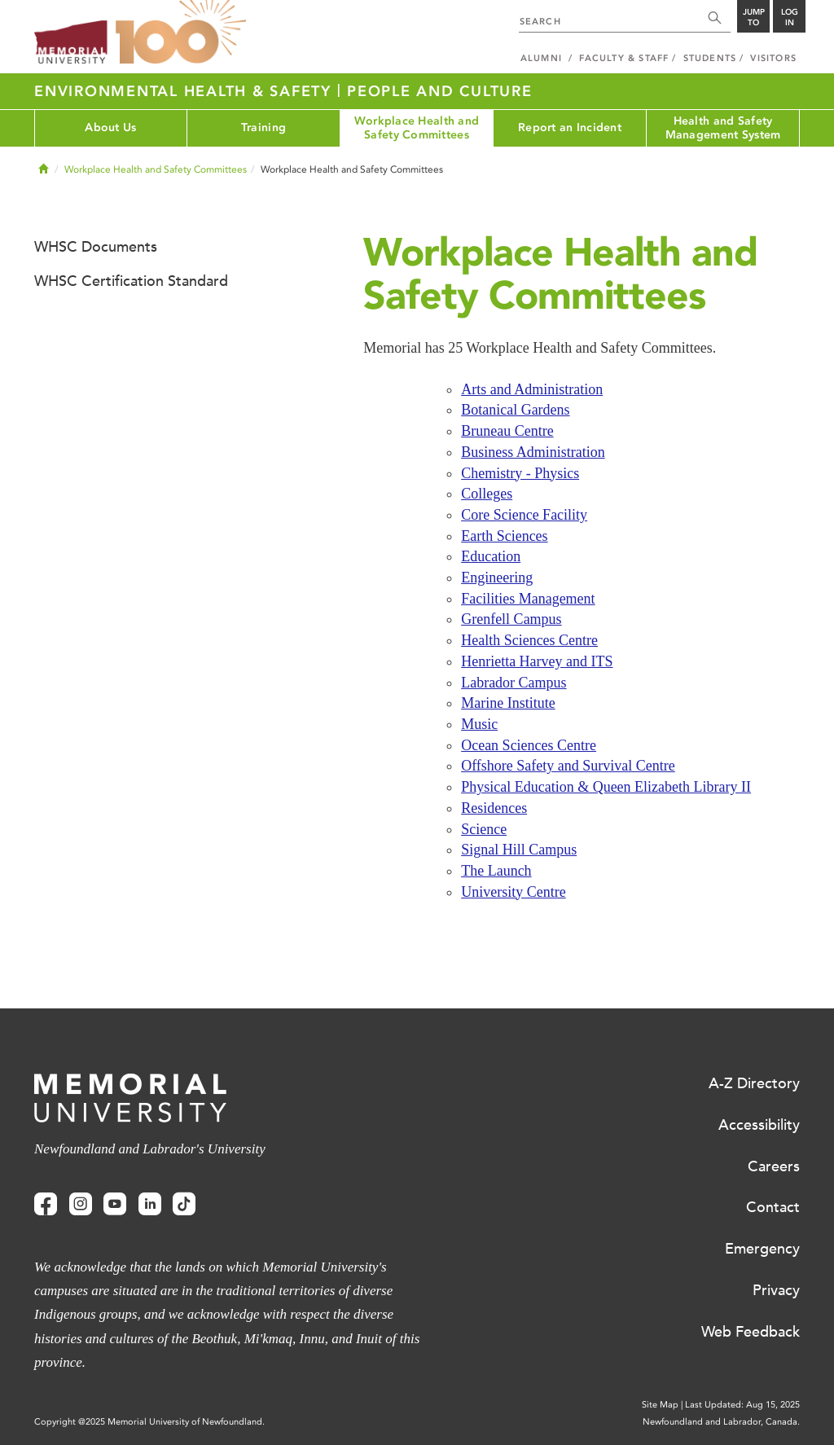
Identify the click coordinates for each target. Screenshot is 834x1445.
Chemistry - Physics (520, 473)
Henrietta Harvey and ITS (536, 661)
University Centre (513, 892)
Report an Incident (569, 127)
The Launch (496, 871)
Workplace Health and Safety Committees (417, 128)
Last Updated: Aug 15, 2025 (742, 1404)
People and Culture (440, 91)
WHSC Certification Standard (131, 281)
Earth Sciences (504, 536)
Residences (494, 808)
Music (479, 724)
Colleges (486, 493)
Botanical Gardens (515, 410)
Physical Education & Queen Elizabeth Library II (606, 787)
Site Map (660, 1404)
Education (490, 556)
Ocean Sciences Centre (528, 745)
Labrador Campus (513, 682)
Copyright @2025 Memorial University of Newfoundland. (149, 1421)
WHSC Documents (95, 247)
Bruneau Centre (507, 431)
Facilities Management (528, 599)
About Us (110, 127)
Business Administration (533, 452)
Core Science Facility (524, 515)
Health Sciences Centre (529, 640)
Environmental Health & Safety (185, 91)
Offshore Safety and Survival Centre (568, 766)
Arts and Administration (532, 389)
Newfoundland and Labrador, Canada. (721, 1421)
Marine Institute (508, 703)
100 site (181, 32)
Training (263, 127)
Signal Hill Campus (519, 849)
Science (484, 829)
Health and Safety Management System (723, 128)
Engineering (497, 577)
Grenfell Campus (511, 619)
